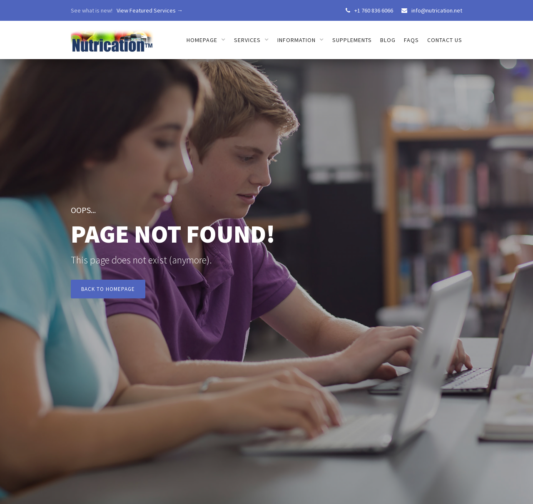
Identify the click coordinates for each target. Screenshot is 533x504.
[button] (206, 40)
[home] (112, 37)
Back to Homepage (108, 289)
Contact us (444, 40)
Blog (388, 40)
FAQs (411, 40)
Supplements (352, 40)
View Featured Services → (150, 10)
